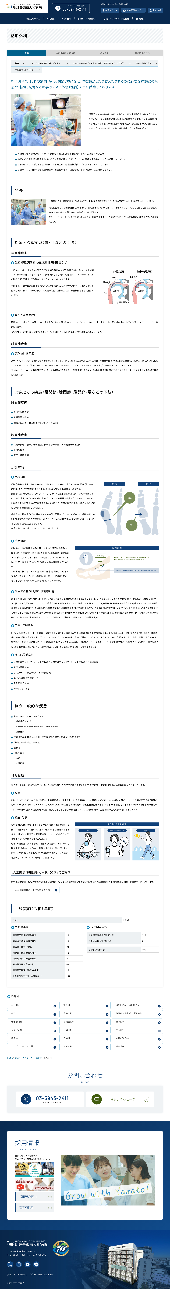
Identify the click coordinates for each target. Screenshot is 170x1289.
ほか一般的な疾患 (143, 63)
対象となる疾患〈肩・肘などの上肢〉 (46, 63)
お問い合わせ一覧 (123, 1099)
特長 (17, 63)
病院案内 (140, 18)
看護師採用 (26, 1207)
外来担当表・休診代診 (65, 53)
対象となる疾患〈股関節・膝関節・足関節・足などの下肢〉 (99, 63)
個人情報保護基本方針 (43, 1274)
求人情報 (155, 10)
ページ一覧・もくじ (19, 1274)
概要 (27, 53)
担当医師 (104, 53)
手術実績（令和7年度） (25, 69)
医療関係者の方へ (133, 10)
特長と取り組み (33, 18)
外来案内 (51, 18)
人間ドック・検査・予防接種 (116, 18)
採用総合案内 (28, 1196)
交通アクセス (110, 10)
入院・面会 (66, 18)
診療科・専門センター (88, 18)
